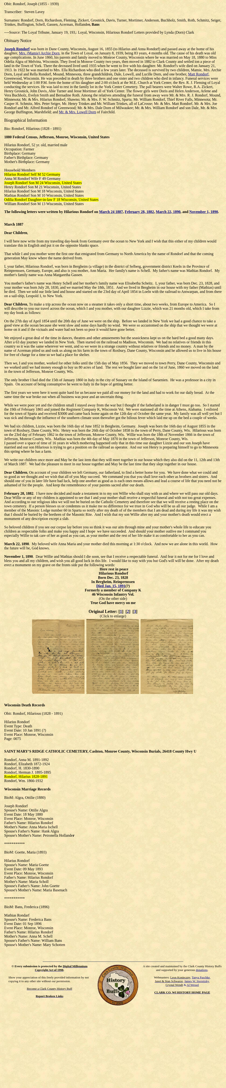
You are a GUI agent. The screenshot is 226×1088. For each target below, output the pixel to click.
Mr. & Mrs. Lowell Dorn (77, 112)
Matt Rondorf (198, 74)
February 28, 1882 (139, 212)
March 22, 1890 (168, 212)
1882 (29, 493)
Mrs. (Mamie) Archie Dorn (39, 53)
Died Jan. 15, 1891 (110, 586)
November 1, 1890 (203, 212)
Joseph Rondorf (17, 49)
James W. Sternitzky (196, 981)
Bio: (7, 129)
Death (26, 705)
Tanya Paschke (201, 977)
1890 (25, 544)
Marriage (29, 789)
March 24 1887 (111, 212)
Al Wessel (193, 985)
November (12, 556)
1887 (19, 224)
